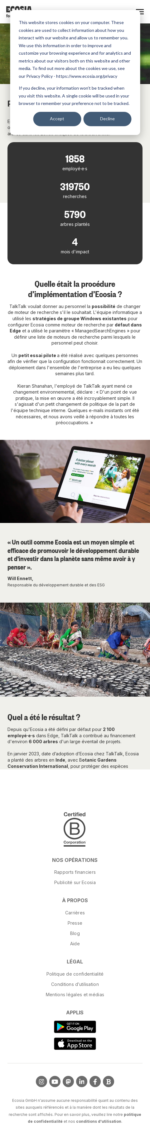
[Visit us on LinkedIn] (81, 1081)
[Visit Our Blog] (108, 1081)
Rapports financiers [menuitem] (75, 872)
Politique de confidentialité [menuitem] (75, 974)
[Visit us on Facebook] (95, 1081)
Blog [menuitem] (75, 933)
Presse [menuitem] (75, 923)
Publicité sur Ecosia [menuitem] (75, 882)
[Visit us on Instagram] (41, 1081)
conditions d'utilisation (98, 1121)
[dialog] (75, 72)
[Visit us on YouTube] (54, 1081)
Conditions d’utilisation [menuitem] (75, 984)
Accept (57, 118)
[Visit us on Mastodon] (68, 1081)
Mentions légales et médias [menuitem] (75, 994)
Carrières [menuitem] (75, 912)
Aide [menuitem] (75, 943)
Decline (107, 118)
